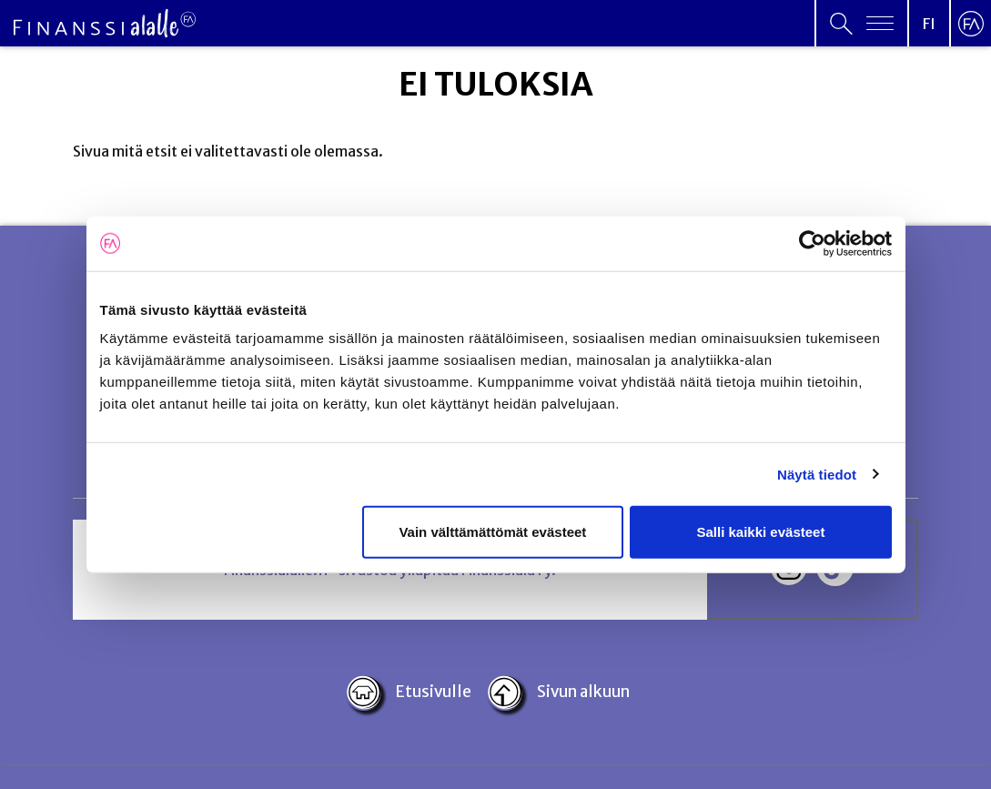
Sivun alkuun (558, 692)
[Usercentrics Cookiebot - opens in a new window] (812, 243)
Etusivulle (409, 692)
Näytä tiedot (816, 473)
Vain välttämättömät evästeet (492, 532)
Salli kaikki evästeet (760, 532)
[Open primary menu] (861, 23)
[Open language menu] (929, 23)
